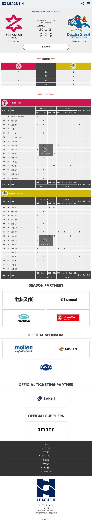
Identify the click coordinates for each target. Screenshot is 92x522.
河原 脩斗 (14, 232)
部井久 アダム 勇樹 (17, 117)
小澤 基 (13, 252)
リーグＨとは (46, 448)
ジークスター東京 (11, 103)
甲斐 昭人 (14, 166)
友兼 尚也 (14, 207)
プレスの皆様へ (46, 468)
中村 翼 (13, 133)
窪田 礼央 (14, 257)
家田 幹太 (14, 153)
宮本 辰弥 (14, 141)
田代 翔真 (14, 211)
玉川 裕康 (14, 149)
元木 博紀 (14, 125)
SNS (82, 3)
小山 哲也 (14, 162)
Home (46, 444)
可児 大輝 (14, 248)
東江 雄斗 (14, 170)
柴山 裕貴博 (15, 174)
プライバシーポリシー (46, 456)
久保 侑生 (14, 236)
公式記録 (47, 47)
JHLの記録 (46, 464)
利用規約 (46, 460)
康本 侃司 (14, 224)
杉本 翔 (13, 265)
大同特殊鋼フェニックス (14, 194)
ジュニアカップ (46, 472)
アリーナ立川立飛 (46, 23)
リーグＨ (12, 3)
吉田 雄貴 (14, 269)
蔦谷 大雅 (14, 145)
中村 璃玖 (14, 216)
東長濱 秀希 (15, 178)
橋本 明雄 (14, 158)
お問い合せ (46, 452)
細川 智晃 (14, 121)
